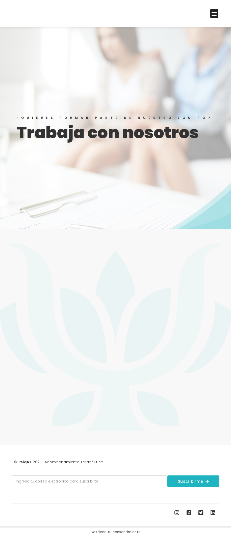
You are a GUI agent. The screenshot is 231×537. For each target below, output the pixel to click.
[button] (214, 13)
